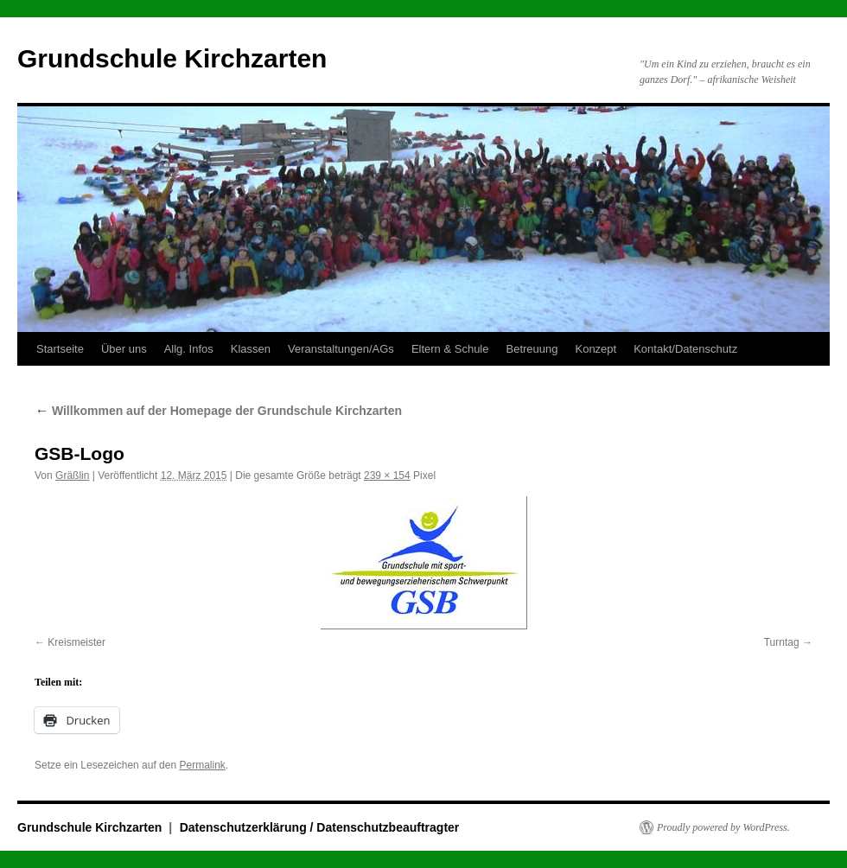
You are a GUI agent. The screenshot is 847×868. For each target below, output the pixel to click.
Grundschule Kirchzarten (172, 58)
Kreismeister (76, 642)
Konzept (595, 348)
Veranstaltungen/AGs (341, 348)
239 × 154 (387, 475)
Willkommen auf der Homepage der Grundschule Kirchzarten (218, 411)
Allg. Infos (188, 348)
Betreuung (531, 348)
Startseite (60, 348)
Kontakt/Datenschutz (685, 348)
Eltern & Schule (450, 348)
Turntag (781, 642)
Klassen (251, 348)
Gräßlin (72, 475)
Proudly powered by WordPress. (723, 827)
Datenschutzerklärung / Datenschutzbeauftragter (320, 827)
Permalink (202, 765)
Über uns (124, 348)
